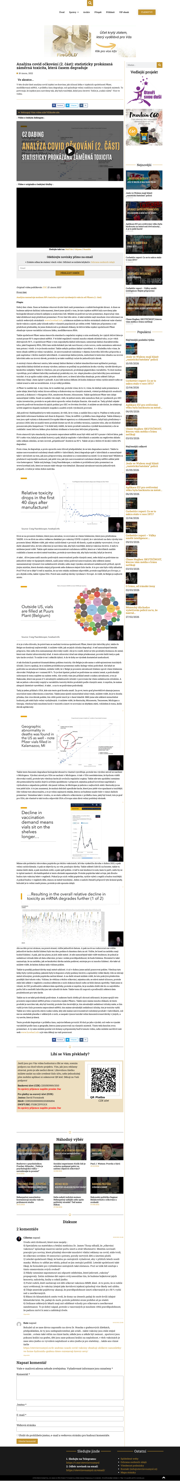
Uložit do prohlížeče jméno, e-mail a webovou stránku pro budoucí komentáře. (64, 1436)
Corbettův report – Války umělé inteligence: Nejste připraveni (141, 289)
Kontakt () (139, 1470)
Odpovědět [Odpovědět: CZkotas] (26, 1315)
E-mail (21, 1415)
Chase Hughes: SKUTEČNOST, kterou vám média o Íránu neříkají (144, 320)
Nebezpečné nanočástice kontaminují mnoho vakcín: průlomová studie (30, 1200)
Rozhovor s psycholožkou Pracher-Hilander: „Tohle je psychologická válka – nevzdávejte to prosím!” (30, 1168)
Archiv (86, 12)
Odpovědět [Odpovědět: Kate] (26, 1356)
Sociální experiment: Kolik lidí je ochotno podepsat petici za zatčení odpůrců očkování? (69, 1167)
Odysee (78, 249)
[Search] (159, 65)
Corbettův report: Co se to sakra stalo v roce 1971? (143, 258)
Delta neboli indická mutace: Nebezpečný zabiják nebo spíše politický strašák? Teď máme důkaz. (68, 1201)
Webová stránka (26, 1425)
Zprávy (74, 12)
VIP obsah (124, 12)
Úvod (62, 12)
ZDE (44, 287)
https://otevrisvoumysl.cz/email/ (85, 1471)
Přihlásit (110, 12)
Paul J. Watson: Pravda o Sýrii (105, 1164)
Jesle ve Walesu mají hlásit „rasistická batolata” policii (139, 194)
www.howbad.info (54, 321)
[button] (90, 3)
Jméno (21, 1405)
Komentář (23, 1374)
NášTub (69, 249)
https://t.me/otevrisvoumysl (82, 1463)
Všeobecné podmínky (132, 1466)
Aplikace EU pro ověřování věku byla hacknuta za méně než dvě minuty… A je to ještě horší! (144, 226)
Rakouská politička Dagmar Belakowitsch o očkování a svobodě (104, 1200)
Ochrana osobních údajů (103, 262)
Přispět (97, 12)
